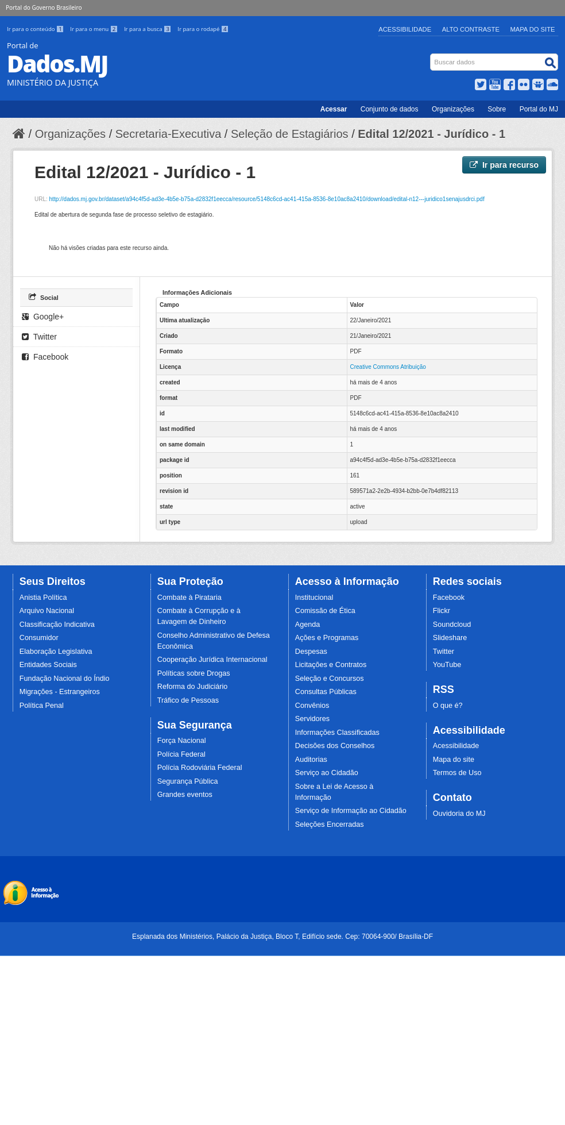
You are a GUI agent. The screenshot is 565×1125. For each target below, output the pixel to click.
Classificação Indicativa (57, 625)
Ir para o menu (94, 29)
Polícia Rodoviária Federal (199, 768)
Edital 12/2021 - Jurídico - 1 (431, 134)
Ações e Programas (327, 638)
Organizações (453, 109)
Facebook (45, 356)
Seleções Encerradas (329, 824)
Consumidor (39, 638)
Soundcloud (452, 625)
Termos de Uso (457, 773)
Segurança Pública (187, 781)
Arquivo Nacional (47, 611)
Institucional (314, 598)
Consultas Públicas (326, 692)
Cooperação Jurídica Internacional (212, 660)
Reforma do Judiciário (192, 687)
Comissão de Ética (325, 611)
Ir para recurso (504, 164)
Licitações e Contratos (331, 665)
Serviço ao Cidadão (326, 773)
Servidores (312, 719)
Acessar (333, 109)
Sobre (496, 109)
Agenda (307, 625)
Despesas (311, 652)
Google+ (43, 316)
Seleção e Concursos (329, 679)
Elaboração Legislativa (56, 652)
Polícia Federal (181, 754)
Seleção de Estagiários (290, 134)
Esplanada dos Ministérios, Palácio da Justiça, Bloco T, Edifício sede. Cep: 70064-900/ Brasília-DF (282, 937)
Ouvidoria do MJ (459, 814)
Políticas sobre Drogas (193, 673)
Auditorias (311, 760)
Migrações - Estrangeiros (60, 692)
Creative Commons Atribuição (388, 367)
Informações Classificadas (337, 733)
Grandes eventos (184, 795)
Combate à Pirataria (189, 598)
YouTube (447, 665)
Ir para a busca (148, 29)
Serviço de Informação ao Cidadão (351, 811)
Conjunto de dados (390, 109)
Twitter (39, 336)
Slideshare (450, 638)
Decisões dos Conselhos (335, 746)
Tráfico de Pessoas (188, 700)
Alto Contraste (471, 29)
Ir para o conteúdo (36, 29)
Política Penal (42, 706)
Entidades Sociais (48, 665)
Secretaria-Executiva (168, 134)
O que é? (448, 706)
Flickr (441, 611)
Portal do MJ (539, 109)
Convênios (312, 706)
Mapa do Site (532, 29)
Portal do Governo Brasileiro (44, 7)
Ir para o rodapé (203, 29)
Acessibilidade (404, 29)
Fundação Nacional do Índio (65, 679)
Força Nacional (181, 741)
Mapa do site (453, 760)
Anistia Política (43, 598)
